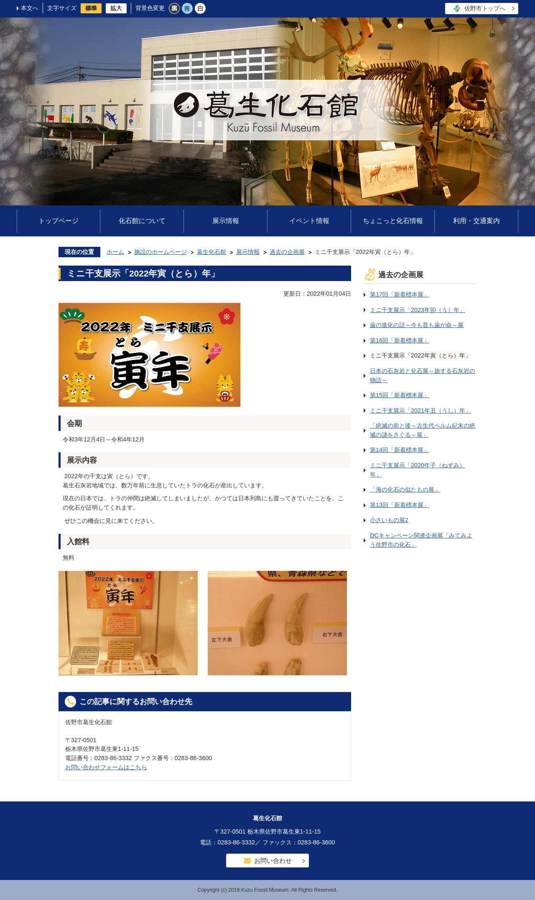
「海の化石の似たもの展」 (405, 489)
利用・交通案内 (476, 220)
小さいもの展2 (389, 520)
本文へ (29, 8)
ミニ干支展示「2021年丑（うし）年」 (420, 410)
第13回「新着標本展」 (399, 505)
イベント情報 (309, 220)
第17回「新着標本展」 (399, 294)
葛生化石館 (211, 251)
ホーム (115, 251)
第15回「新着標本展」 (399, 395)
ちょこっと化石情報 (393, 220)
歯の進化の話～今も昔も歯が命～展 (417, 325)
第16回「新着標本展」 (399, 340)
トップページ (58, 220)
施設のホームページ (160, 251)
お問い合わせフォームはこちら (106, 767)
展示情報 (225, 220)
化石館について (142, 220)
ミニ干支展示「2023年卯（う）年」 (417, 310)
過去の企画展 (287, 251)
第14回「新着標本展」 (399, 449)
